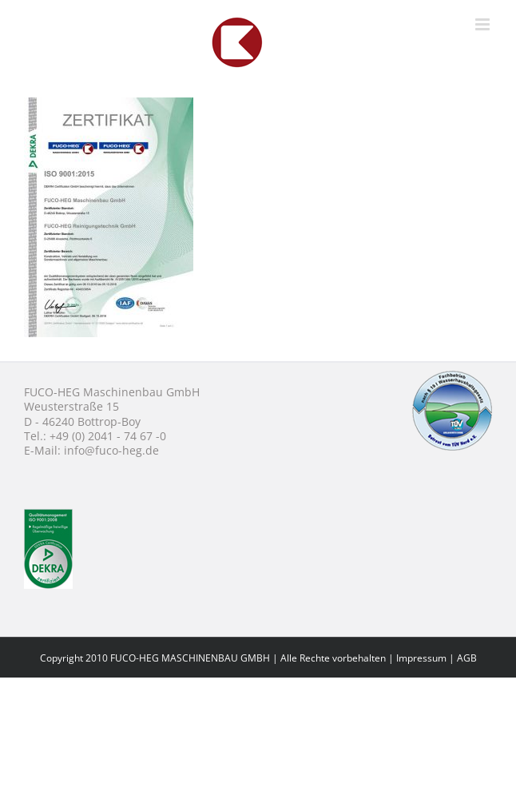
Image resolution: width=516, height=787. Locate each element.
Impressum (421, 658)
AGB (467, 658)
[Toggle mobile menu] (483, 24)
